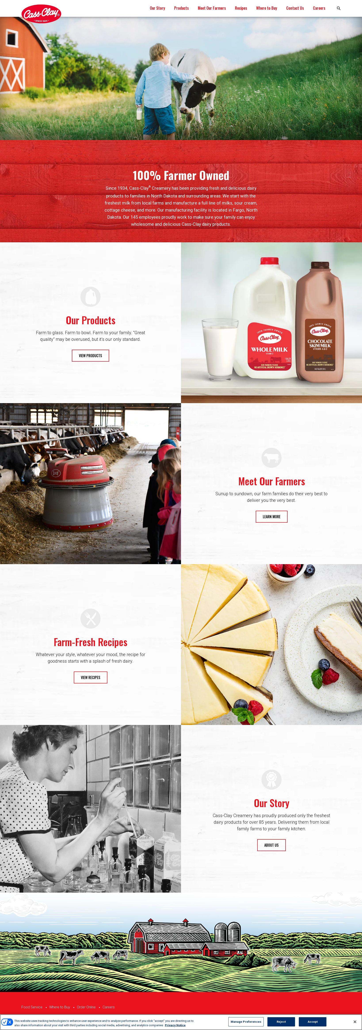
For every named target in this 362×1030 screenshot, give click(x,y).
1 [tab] (181, 124)
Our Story (157, 8)
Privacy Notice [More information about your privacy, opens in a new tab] (175, 1025)
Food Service (31, 1007)
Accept (313, 1021)
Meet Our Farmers (212, 8)
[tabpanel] (181, 78)
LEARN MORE (271, 516)
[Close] (355, 1022)
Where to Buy (266, 8)
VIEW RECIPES (90, 677)
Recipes (241, 8)
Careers (319, 8)
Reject (281, 1021)
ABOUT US (271, 845)
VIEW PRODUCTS (90, 355)
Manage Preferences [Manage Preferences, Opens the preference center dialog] (246, 1021)
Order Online (86, 1007)
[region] (181, 1022)
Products (181, 8)
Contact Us (295, 8)
